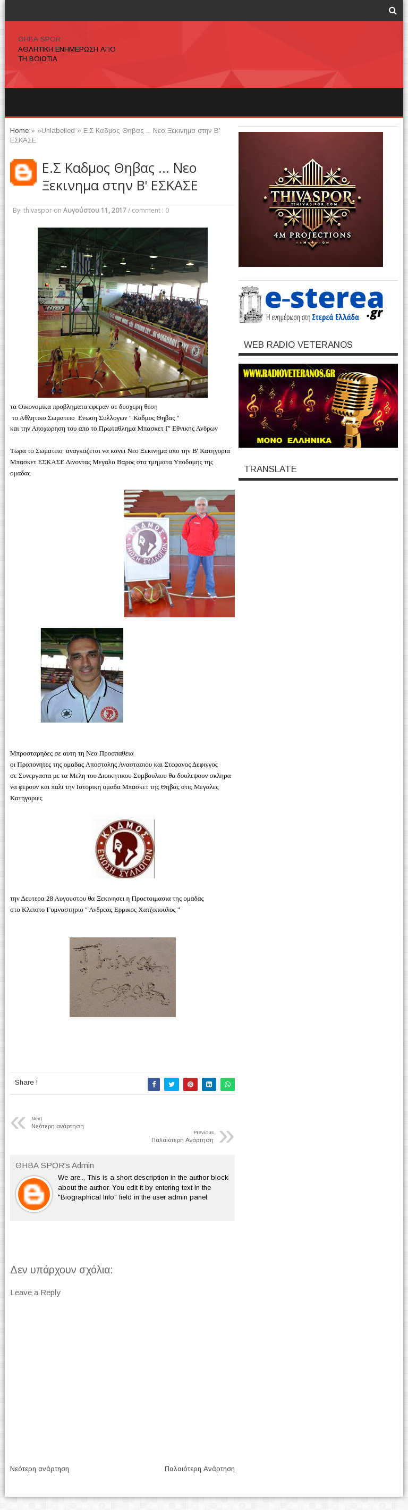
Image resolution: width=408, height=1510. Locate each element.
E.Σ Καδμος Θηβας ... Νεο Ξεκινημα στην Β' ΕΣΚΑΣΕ (120, 176)
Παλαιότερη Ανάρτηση (200, 1469)
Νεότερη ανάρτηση (39, 1469)
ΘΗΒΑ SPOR (39, 39)
